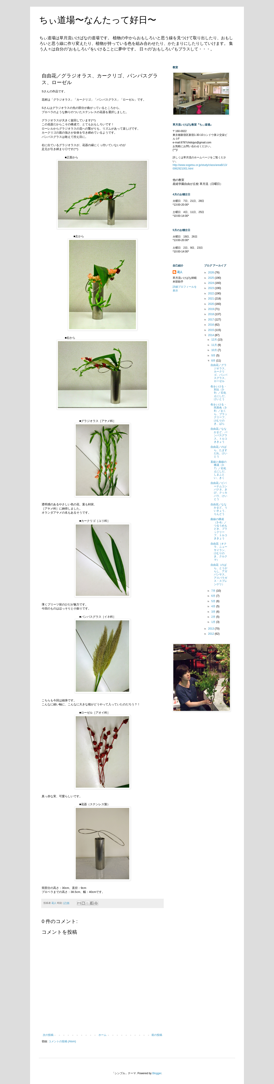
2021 (211, 298)
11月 (214, 345)
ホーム (102, 1035)
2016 (211, 324)
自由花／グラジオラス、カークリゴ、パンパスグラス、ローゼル (219, 373)
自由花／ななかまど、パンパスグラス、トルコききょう (219, 435)
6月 (213, 595)
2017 (211, 319)
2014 (211, 335)
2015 (211, 330)
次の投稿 (48, 1035)
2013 (211, 628)
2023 (211, 288)
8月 (213, 360)
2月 (213, 616)
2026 (211, 272)
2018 (211, 314)
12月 (214, 339)
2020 (211, 304)
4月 (213, 606)
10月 (214, 350)
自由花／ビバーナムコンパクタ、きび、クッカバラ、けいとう (219, 491)
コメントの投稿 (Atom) (62, 1041)
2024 (211, 283)
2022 (211, 293)
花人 (179, 272)
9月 (213, 355)
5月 (213, 601)
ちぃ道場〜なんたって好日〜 (97, 20)
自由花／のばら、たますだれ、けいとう (219, 451)
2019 (211, 309)
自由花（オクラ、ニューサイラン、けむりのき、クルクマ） (219, 551)
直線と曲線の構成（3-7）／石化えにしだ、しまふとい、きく (219, 469)
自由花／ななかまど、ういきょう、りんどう (219, 509)
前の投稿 (156, 1035)
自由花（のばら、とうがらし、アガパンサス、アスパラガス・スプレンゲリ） (219, 574)
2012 (211, 633)
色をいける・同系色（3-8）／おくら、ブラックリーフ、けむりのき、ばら (219, 414)
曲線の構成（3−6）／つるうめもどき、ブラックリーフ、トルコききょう (219, 529)
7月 (213, 590)
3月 (213, 611)
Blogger (157, 1073)
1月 (213, 622)
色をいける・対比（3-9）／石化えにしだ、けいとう (219, 393)
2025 (211, 277)
